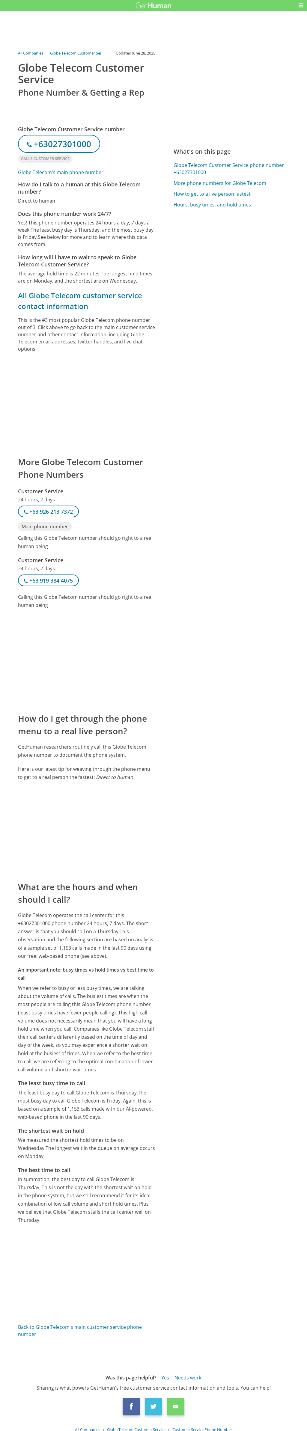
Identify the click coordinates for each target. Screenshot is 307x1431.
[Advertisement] (86, 404)
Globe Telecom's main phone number (60, 172)
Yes (165, 1377)
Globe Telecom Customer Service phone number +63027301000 (229, 169)
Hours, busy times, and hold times (212, 204)
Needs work (187, 1377)
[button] (301, 5)
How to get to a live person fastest (212, 194)
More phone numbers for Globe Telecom (220, 183)
